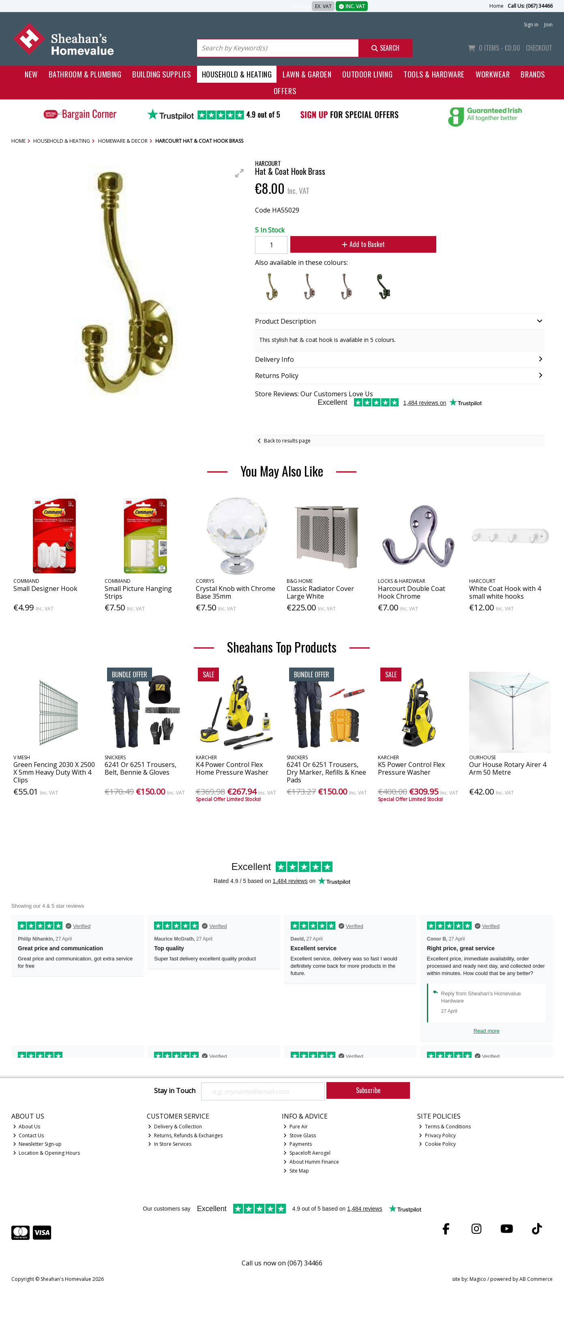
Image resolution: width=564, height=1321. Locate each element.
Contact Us (28, 1135)
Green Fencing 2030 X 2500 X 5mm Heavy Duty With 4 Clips (54, 772)
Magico (478, 1279)
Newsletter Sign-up (37, 1144)
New (31, 74)
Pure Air (295, 1126)
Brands (533, 74)
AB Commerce (536, 1279)
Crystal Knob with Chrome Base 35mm (235, 592)
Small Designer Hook (45, 588)
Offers (285, 90)
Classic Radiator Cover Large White (320, 592)
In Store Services (169, 1144)
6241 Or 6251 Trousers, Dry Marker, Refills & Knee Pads (326, 772)
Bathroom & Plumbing (85, 74)
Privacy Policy (437, 1135)
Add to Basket (363, 244)
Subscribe (368, 1090)
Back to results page (287, 440)
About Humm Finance (311, 1161)
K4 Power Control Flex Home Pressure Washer (232, 768)
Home (496, 5)
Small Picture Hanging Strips (138, 592)
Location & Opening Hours (46, 1152)
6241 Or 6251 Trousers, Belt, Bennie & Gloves (140, 768)
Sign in (531, 24)
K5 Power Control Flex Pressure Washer (411, 768)
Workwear (493, 74)
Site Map (296, 1170)
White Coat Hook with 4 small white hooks (505, 592)
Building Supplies (161, 74)
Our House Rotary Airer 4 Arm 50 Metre (507, 768)
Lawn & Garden (307, 74)
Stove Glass (299, 1135)
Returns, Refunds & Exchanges (185, 1135)
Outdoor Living (367, 74)
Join (548, 24)
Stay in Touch (174, 1091)
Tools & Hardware (434, 74)
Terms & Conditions (445, 1126)
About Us (27, 1126)
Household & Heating (237, 74)
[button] (239, 173)
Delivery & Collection (175, 1126)
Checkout (539, 48)
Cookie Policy (437, 1144)
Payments (297, 1144)
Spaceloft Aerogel (306, 1152)
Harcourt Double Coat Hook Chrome (411, 592)
